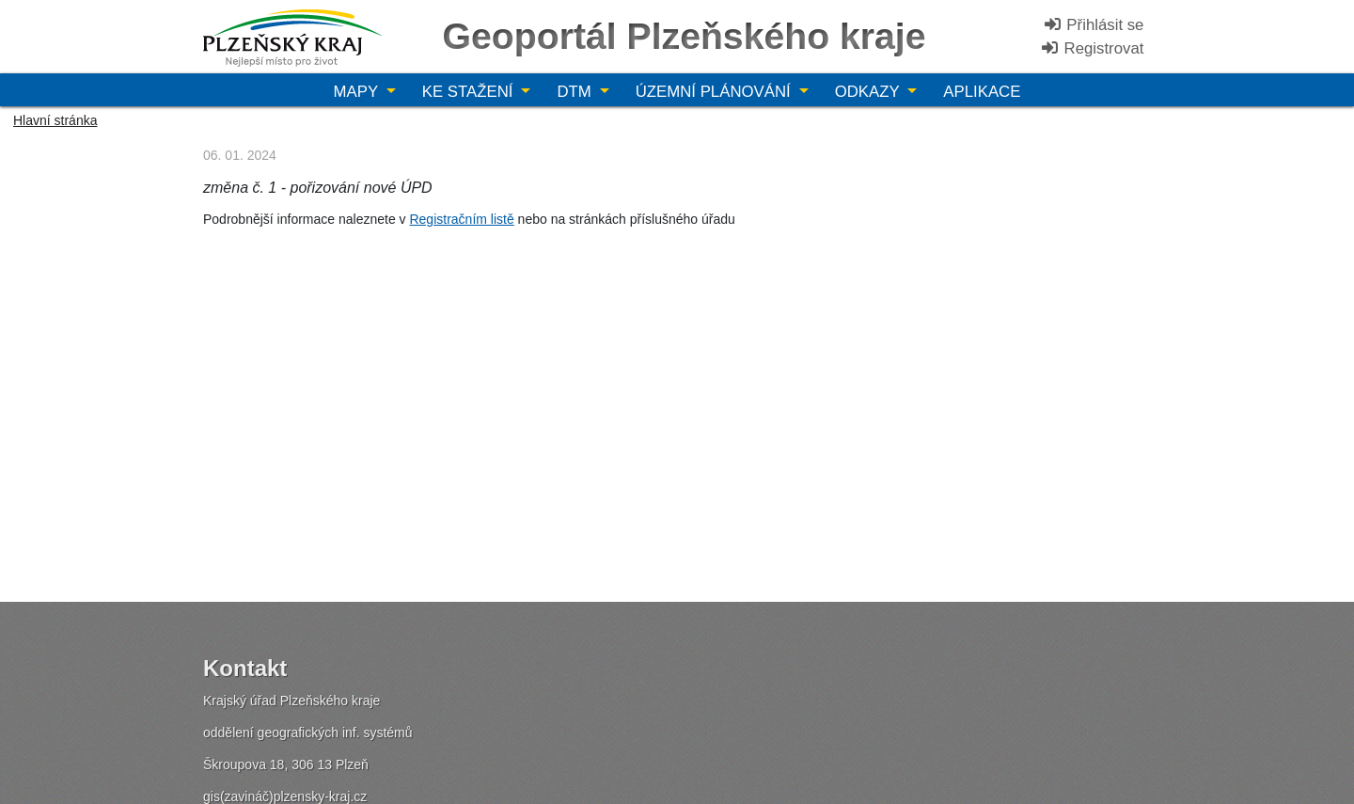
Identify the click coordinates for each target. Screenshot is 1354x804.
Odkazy (869, 92)
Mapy (358, 92)
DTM (576, 92)
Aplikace (981, 92)
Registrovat (1092, 48)
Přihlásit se (1093, 25)
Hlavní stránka (55, 120)
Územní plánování (715, 92)
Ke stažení (469, 92)
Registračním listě (461, 219)
